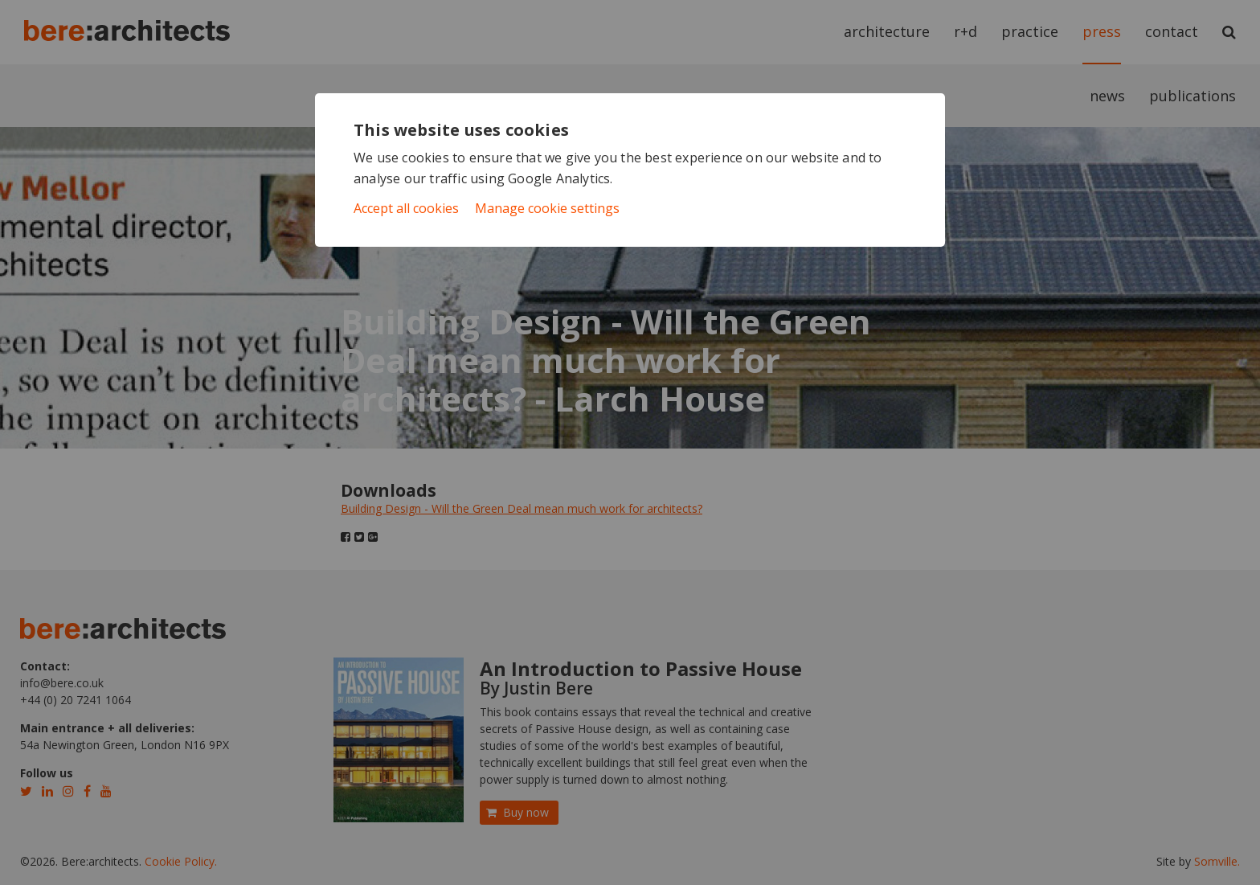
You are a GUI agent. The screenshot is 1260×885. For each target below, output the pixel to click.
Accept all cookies (406, 208)
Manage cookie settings (547, 208)
